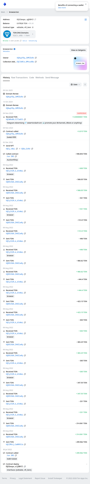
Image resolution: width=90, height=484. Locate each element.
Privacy (13, 478)
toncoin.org (33, 41)
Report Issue (40, 478)
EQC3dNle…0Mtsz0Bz (25, 62)
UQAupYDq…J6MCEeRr (25, 58)
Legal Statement (25, 478)
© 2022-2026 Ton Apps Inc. (77, 478)
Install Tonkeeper (55, 478)
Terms (4, 478)
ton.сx (25, 41)
